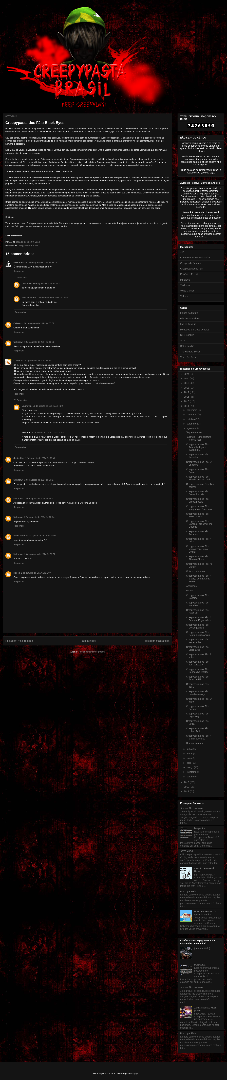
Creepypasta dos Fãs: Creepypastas (197, 500)
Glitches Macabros (190, 318)
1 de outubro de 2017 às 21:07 (36, 573)
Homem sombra (194, 743)
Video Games (187, 290)
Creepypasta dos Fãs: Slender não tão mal (198, 478)
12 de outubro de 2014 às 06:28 (52, 297)
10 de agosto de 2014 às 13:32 (39, 342)
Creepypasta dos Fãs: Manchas (197, 604)
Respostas (22, 277)
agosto (190, 428)
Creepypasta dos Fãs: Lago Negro (197, 715)
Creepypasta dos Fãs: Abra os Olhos (197, 558)
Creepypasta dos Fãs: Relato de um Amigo (198, 633)
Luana (16, 360)
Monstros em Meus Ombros (194, 329)
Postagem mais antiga (156, 640)
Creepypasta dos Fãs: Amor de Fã (197, 678)
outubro (191, 419)
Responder (18, 271)
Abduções (191, 586)
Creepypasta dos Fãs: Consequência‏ (197, 626)
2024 (187, 374)
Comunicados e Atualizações (195, 257)
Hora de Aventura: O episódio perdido (205, 913)
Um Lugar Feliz (188, 891)
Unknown (27, 283)
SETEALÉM (186, 851)
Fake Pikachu (20, 262)
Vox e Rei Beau (188, 357)
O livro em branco (195, 571)
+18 (182, 252)
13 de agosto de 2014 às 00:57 (39, 480)
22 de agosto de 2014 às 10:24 (39, 517)
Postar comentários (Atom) (92, 651)
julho (189, 749)
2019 (187, 383)
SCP (182, 340)
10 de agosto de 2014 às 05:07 (39, 323)
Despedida (199, 828)
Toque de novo (194, 432)
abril (189, 762)
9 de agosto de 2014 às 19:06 (42, 262)
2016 (187, 396)
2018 (187, 387)
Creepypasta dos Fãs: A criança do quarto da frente (198, 578)
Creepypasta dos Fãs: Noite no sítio (197, 515)
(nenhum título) (202, 948)
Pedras (190, 590)
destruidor (18, 458)
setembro (192, 423)
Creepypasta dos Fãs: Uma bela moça (197, 693)
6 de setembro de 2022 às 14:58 (48, 432)
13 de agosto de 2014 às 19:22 (39, 498)
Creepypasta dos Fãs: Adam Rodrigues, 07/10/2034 (197, 447)
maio (189, 758)
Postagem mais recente (19, 640)
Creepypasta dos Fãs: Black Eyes (197, 648)
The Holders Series (190, 351)
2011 (187, 791)
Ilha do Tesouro (188, 324)
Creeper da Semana (190, 263)
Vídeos (184, 296)
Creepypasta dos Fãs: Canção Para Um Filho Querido (199, 524)
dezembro (192, 410)
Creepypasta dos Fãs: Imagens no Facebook (199, 507)
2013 (187, 782)
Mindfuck (185, 279)
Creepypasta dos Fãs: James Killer (197, 641)
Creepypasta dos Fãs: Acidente (197, 533)
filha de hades (29, 297)
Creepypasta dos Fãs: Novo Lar (197, 611)
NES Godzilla (187, 335)
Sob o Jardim (187, 346)
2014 (187, 406)
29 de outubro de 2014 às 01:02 (39, 554)
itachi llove (19, 535)
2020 (187, 378)
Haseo (16, 573)
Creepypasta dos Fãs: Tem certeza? (197, 663)
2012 (187, 786)
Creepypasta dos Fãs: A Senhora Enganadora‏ (198, 619)
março (190, 767)
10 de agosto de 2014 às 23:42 (36, 360)
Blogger (135, 1073)
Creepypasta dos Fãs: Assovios (197, 456)
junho (190, 753)
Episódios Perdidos (190, 274)
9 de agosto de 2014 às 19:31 (47, 283)
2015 (187, 401)
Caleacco (18, 323)
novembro (192, 414)
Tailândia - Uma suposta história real (198, 438)
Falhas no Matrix (189, 313)
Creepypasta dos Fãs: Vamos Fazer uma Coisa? (197, 549)
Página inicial (88, 640)
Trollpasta (185, 285)
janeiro (190, 776)
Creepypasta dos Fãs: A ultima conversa (198, 737)
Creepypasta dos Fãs (27, 245)
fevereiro (191, 772)
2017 (187, 392)
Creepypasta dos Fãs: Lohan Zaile (197, 730)
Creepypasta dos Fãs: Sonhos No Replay (197, 670)
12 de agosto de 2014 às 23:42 (40, 458)
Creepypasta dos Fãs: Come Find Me (197, 493)
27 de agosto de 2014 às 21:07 (41, 535)
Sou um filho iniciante (191, 808)
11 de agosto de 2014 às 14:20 (48, 406)
